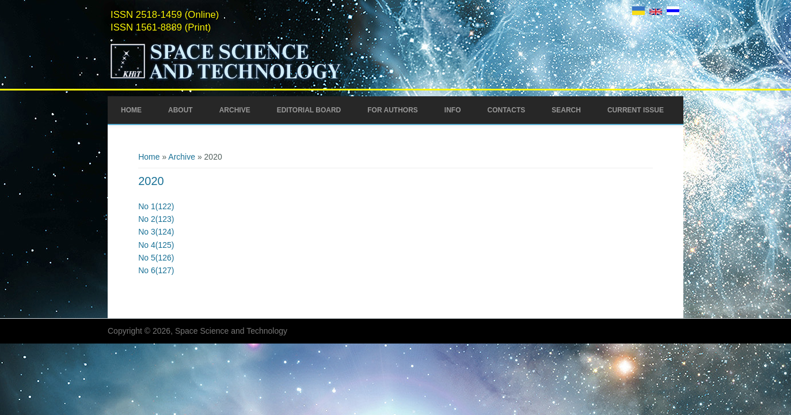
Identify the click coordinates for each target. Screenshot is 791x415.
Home (131, 110)
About (180, 110)
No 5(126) (156, 257)
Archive (234, 110)
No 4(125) (156, 245)
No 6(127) (156, 270)
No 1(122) (156, 206)
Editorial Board (309, 110)
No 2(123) (156, 219)
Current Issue (635, 110)
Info (452, 110)
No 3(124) (156, 231)
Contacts (506, 110)
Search (566, 110)
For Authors (392, 110)
